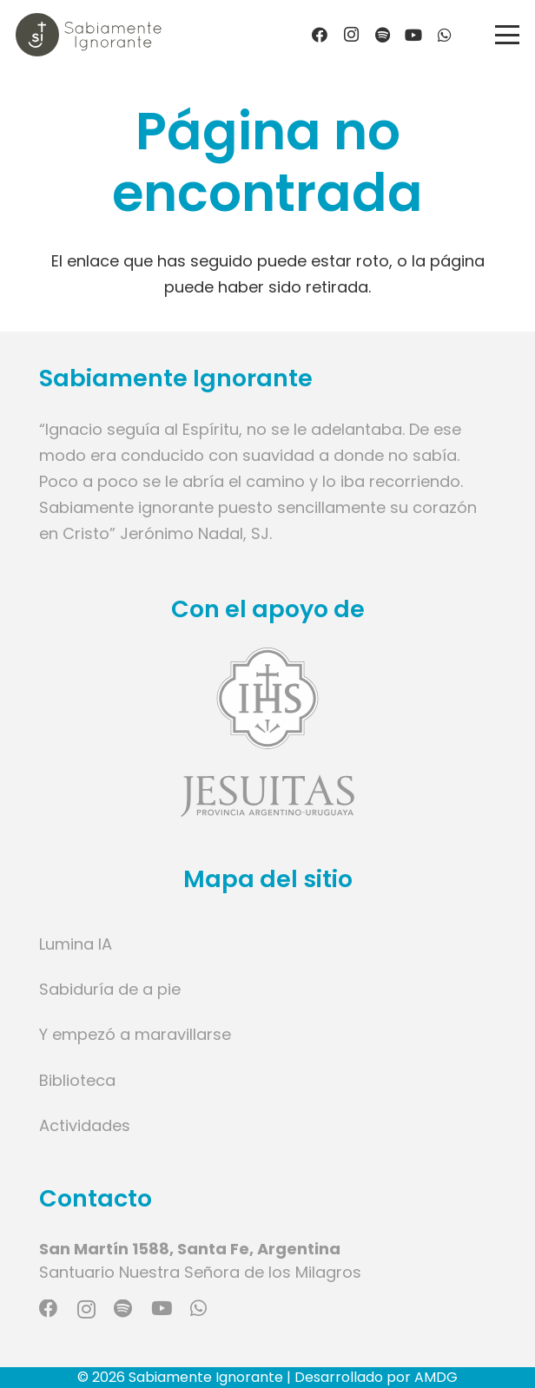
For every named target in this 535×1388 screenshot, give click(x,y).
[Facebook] (319, 34)
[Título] (382, 34)
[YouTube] (413, 34)
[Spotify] (123, 1309)
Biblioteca (77, 1080)
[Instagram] (351, 34)
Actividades (84, 1125)
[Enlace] (267, 732)
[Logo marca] (89, 34)
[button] (507, 35)
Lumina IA (75, 944)
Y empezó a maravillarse (135, 1034)
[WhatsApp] (444, 34)
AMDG (436, 1377)
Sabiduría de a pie (110, 989)
